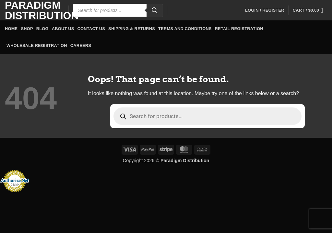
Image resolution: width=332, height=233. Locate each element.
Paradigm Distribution (32, 10)
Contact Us (91, 28)
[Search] (155, 10)
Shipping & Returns (131, 28)
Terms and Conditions (185, 28)
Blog (42, 28)
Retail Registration (239, 28)
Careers (80, 45)
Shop (27, 28)
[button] (264, 10)
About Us (63, 28)
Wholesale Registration (36, 45)
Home (11, 28)
